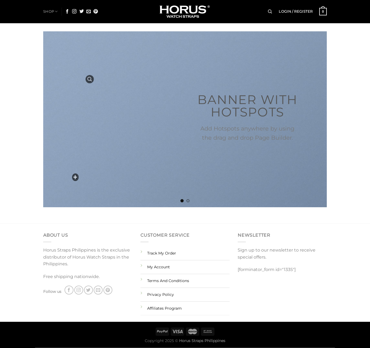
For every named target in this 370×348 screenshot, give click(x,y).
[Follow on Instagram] (74, 11)
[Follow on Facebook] (67, 11)
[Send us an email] (88, 11)
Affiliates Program (164, 308)
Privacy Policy (160, 294)
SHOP (50, 11)
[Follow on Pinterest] (95, 11)
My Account (158, 267)
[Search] (270, 11)
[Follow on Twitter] (81, 11)
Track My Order (161, 253)
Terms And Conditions (168, 280)
